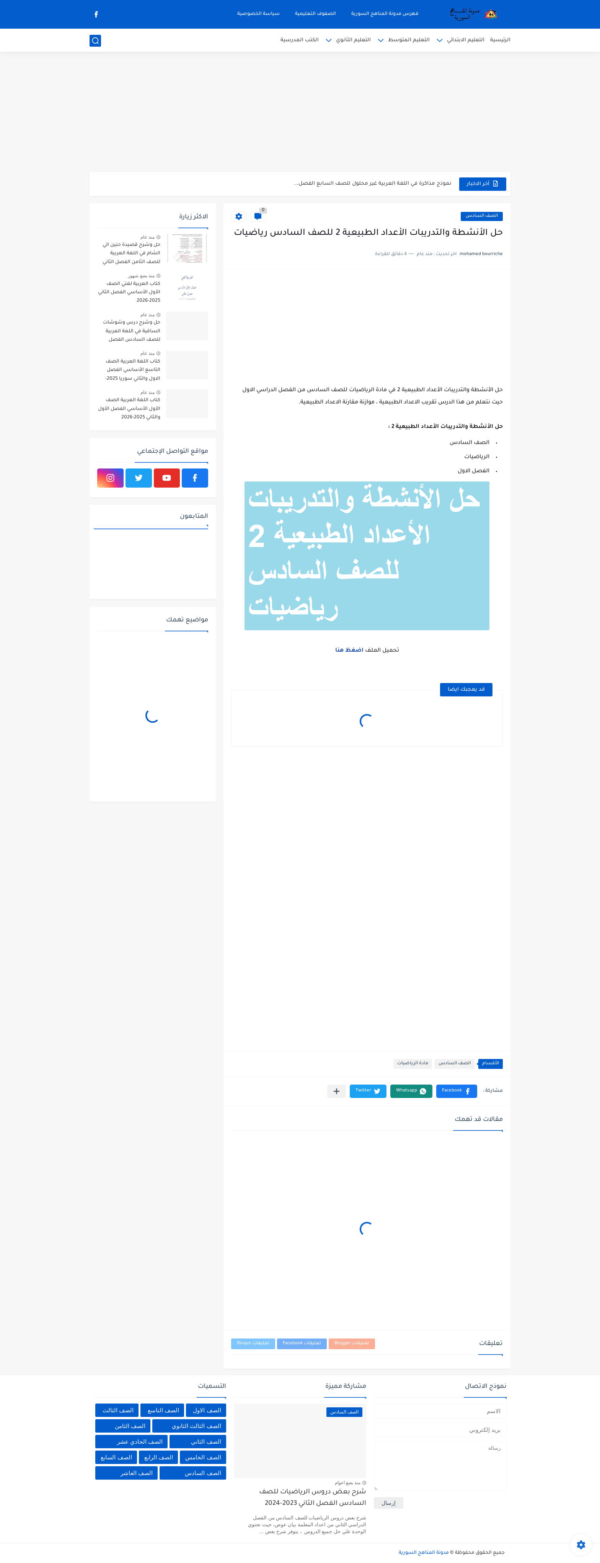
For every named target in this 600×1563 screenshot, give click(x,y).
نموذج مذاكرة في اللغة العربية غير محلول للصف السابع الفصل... (373, 184)
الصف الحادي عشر (140, 1441)
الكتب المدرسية (299, 40)
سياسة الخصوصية (258, 14)
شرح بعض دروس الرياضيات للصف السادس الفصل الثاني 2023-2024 (312, 1498)
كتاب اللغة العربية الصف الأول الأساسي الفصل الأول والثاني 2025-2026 (129, 409)
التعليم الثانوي (353, 40)
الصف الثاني (206, 1441)
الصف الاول (207, 1410)
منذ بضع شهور (141, 275)
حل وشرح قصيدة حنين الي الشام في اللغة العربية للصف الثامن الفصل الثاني (131, 253)
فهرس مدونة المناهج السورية (385, 14)
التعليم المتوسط (409, 40)
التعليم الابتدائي (465, 40)
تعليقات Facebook (302, 1343)
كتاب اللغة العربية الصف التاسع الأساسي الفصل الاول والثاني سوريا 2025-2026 (132, 371)
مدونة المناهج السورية (424, 1553)
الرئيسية (500, 40)
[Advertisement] (300, 112)
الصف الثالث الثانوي (196, 1426)
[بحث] (95, 41)
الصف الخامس (203, 1457)
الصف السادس (482, 216)
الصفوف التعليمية (315, 14)
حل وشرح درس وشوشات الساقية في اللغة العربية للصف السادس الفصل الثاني (131, 332)
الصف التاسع (163, 1410)
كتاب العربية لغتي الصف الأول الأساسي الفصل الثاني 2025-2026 (129, 292)
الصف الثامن (130, 1426)
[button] (456, 1091)
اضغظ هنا (350, 651)
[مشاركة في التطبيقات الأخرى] (336, 1091)
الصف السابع (116, 1457)
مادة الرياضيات (412, 1063)
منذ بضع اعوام (348, 1482)
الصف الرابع (158, 1457)
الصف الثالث (118, 1410)
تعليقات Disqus (253, 1343)
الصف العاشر (137, 1473)
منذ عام (147, 237)
